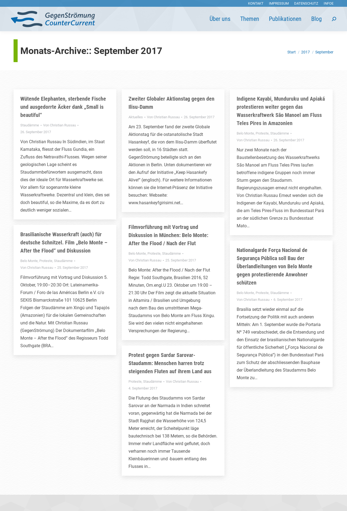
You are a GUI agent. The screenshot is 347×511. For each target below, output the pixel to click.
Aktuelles (135, 117)
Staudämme (29, 125)
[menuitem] (256, 3)
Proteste (262, 133)
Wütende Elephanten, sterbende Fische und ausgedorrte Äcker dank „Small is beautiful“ (63, 106)
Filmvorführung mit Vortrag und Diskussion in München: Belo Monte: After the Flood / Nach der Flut (168, 235)
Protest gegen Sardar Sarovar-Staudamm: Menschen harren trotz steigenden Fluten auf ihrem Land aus (169, 363)
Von (59, 125)
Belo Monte (245, 133)
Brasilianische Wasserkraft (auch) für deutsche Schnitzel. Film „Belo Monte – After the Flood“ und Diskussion (63, 242)
